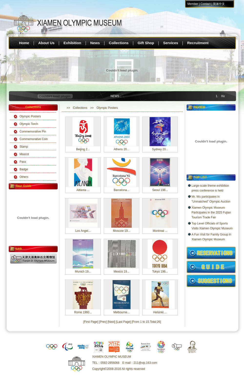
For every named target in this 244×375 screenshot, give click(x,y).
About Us (46, 43)
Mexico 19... (122, 271)
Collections (119, 43)
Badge (24, 169)
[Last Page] (123, 322)
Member (192, 4)
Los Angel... (83, 231)
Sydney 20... (160, 149)
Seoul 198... (160, 190)
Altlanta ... (82, 190)
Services (170, 43)
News (95, 43)
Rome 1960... (83, 312)
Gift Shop (146, 43)
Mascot (24, 154)
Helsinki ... (160, 312)
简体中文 (219, 4)
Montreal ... (160, 231)
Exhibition (72, 43)
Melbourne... (121, 312)
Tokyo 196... (160, 271)
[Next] (111, 322)
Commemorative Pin (33, 131)
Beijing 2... (83, 149)
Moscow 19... (121, 231)
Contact (206, 4)
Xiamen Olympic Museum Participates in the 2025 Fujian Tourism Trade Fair (211, 212)
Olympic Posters (30, 116)
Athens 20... (121, 149)
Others (24, 177)
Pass (23, 161)
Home (24, 43)
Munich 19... (83, 271)
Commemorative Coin (34, 139)
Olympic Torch (29, 124)
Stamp (24, 146)
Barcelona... (121, 190)
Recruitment (198, 43)
